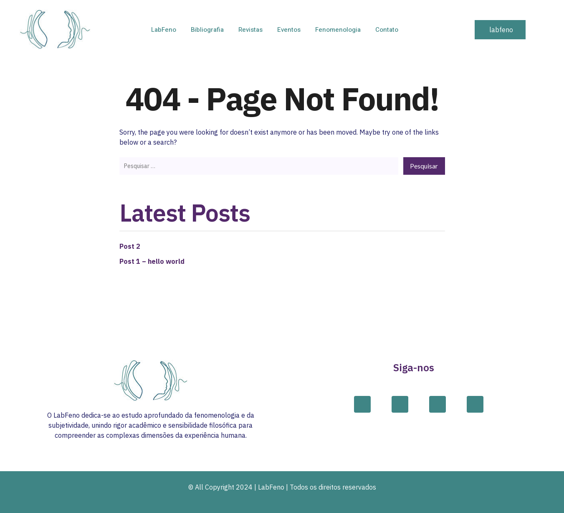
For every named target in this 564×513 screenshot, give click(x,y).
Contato (386, 29)
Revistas (250, 29)
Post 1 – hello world (152, 261)
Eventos (289, 29)
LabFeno (163, 29)
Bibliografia (207, 29)
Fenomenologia (338, 29)
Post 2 (129, 246)
